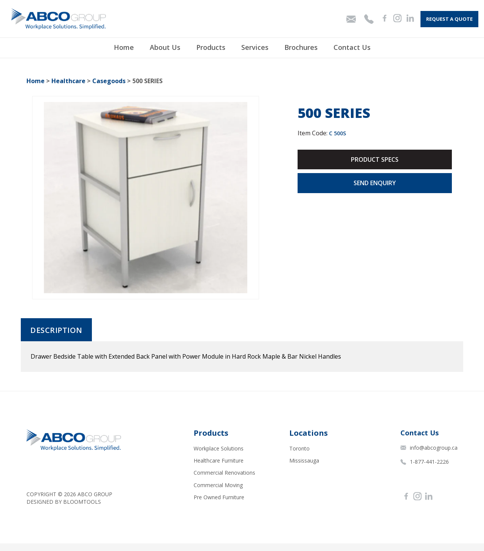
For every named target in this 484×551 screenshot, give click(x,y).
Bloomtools (82, 501)
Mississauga (304, 460)
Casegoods (109, 81)
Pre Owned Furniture (219, 497)
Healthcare (68, 81)
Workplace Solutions (219, 448)
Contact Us (352, 47)
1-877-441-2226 (424, 461)
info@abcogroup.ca (429, 447)
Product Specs (375, 159)
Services (254, 47)
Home (124, 47)
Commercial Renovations (224, 472)
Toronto (299, 448)
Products (210, 47)
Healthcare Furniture (219, 460)
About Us (165, 47)
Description (56, 330)
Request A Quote (449, 18)
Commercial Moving (218, 485)
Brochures (301, 47)
